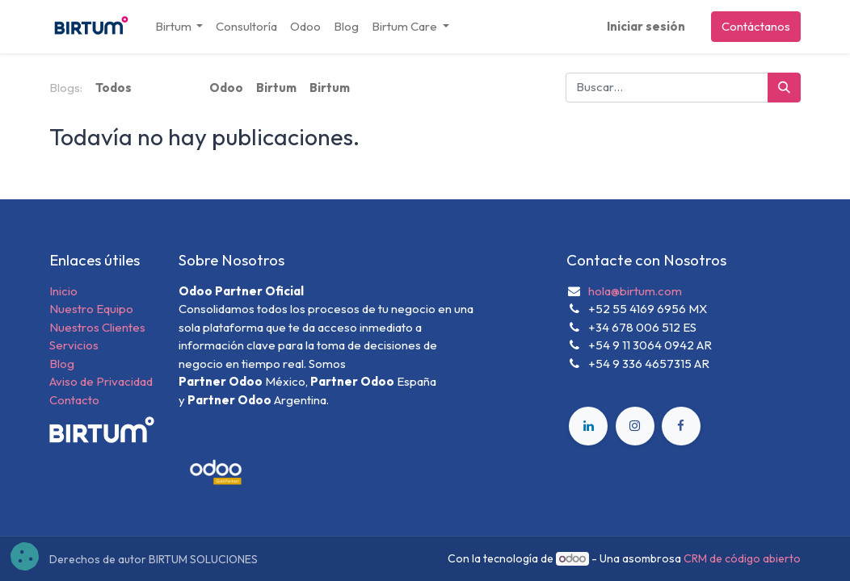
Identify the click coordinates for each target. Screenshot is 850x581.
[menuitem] (246, 27)
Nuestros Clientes (97, 327)
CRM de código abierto (742, 558)
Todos (113, 87)
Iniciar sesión (646, 26)
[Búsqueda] (784, 87)
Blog (61, 363)
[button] (25, 556)
